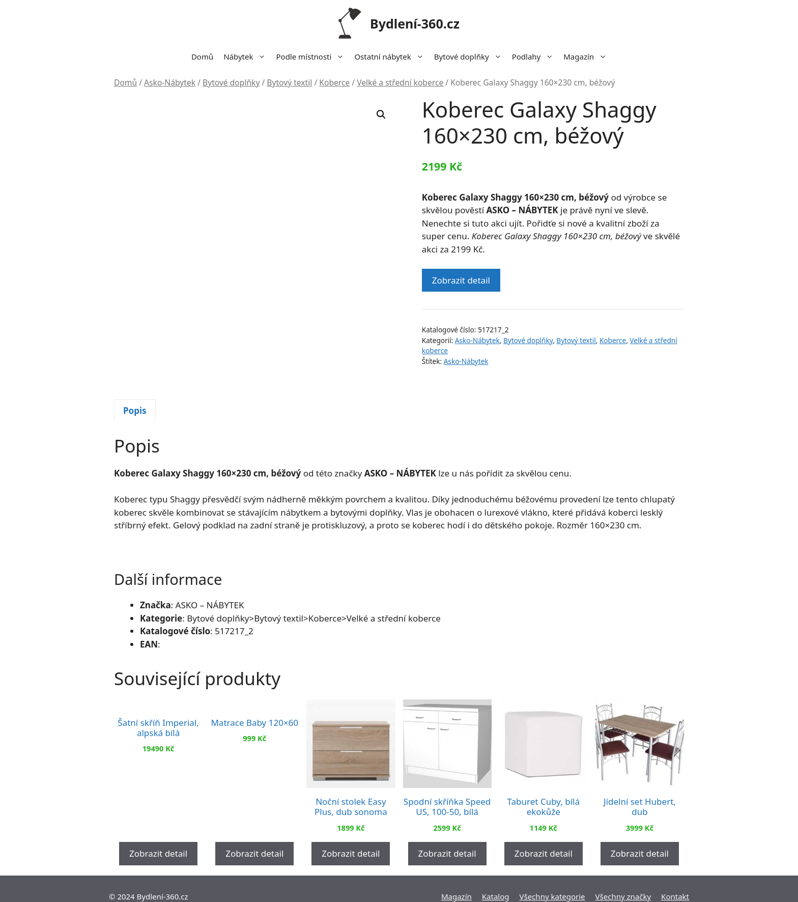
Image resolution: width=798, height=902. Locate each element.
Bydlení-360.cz (415, 23)
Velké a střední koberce (400, 82)
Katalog (495, 881)
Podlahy (535, 56)
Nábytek (247, 56)
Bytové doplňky (470, 56)
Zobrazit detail (461, 280)
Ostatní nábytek (391, 56)
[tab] (135, 395)
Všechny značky (623, 881)
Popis (135, 395)
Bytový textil (289, 82)
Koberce (334, 82)
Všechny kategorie (552, 881)
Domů (202, 56)
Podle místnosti (312, 56)
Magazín (587, 56)
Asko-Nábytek (169, 82)
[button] (381, 114)
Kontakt (675, 881)
